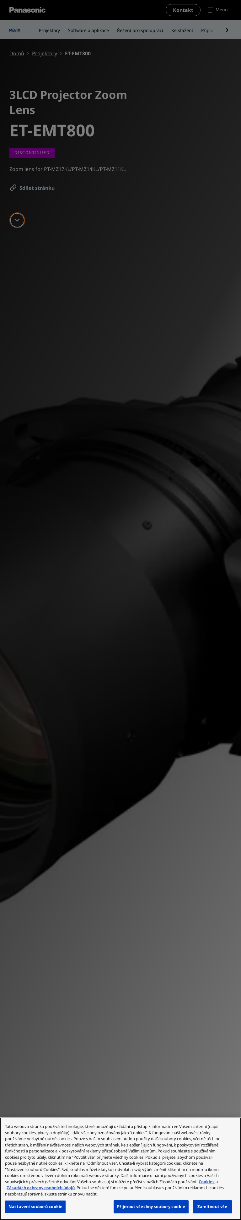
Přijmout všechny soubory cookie (151, 1206)
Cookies (207, 1181)
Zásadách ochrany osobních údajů (41, 1187)
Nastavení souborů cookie (35, 1206)
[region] (120, 1168)
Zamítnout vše (212, 1206)
